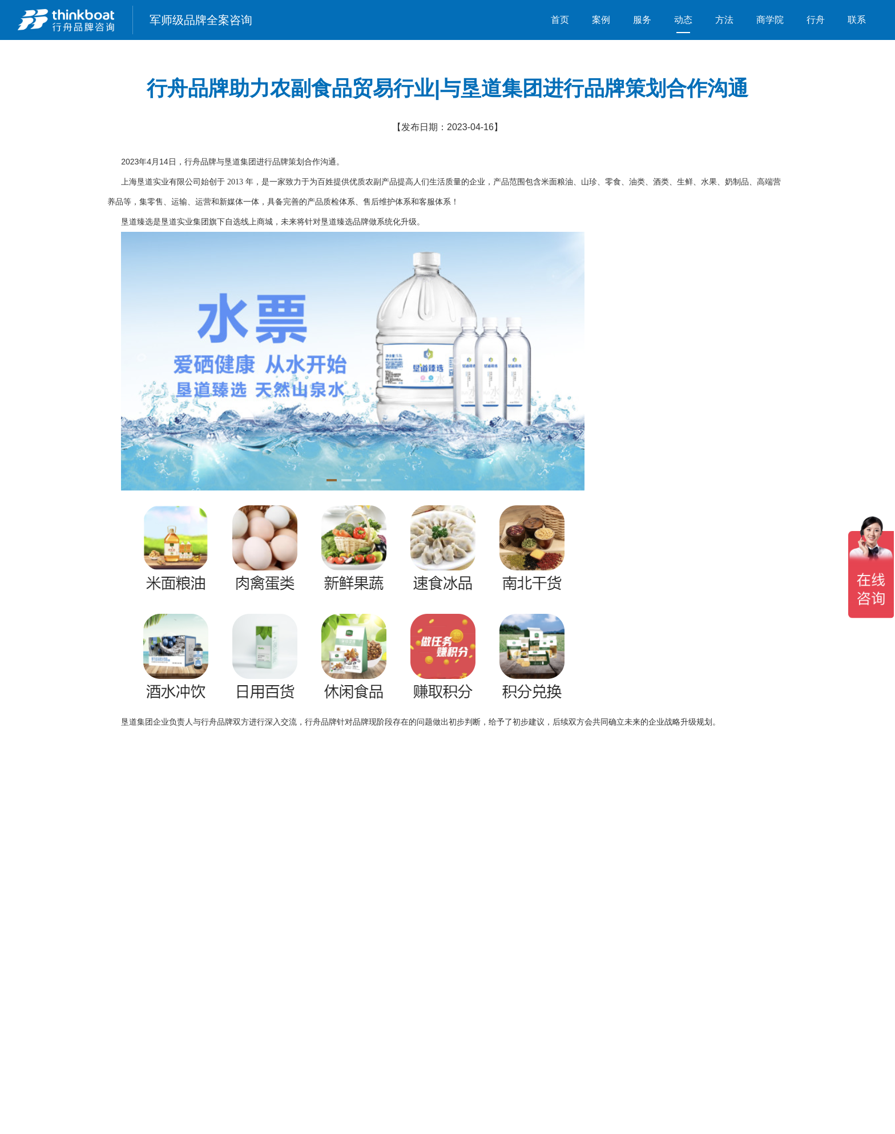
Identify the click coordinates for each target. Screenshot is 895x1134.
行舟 (816, 20)
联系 (857, 20)
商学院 (770, 20)
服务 (642, 20)
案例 (601, 20)
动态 (683, 20)
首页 (560, 20)
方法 (724, 20)
